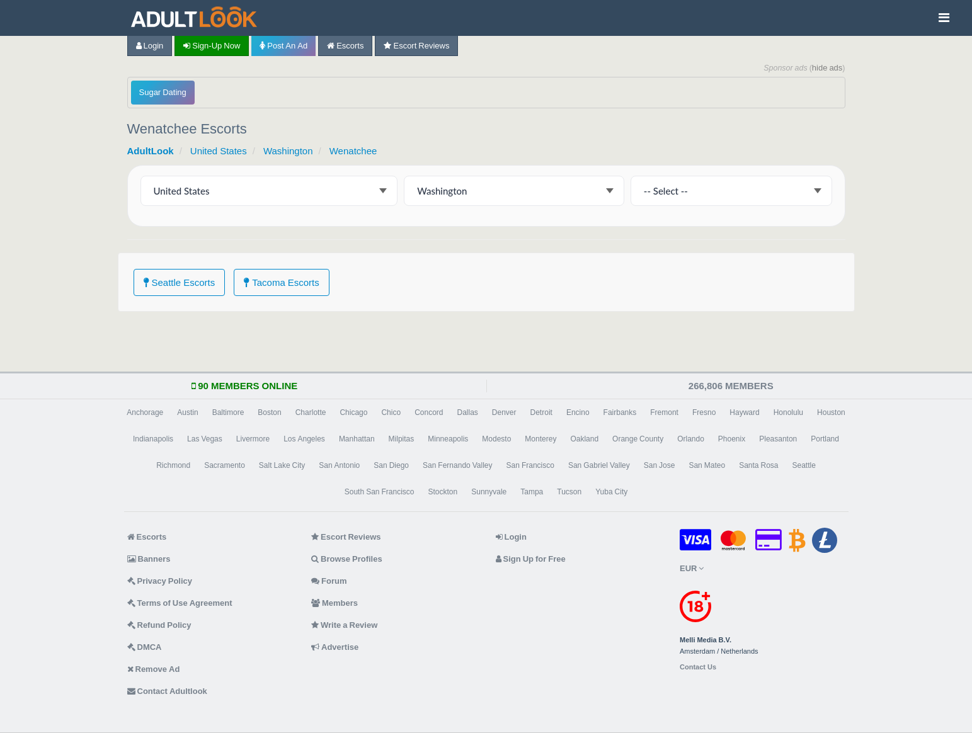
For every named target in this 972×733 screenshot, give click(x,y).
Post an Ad (283, 46)
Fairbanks (620, 412)
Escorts (345, 46)
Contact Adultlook (167, 691)
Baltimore (228, 412)
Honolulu (788, 412)
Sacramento (224, 465)
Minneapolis (448, 439)
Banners (149, 559)
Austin (187, 412)
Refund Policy (159, 625)
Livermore (253, 439)
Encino (578, 412)
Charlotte (310, 412)
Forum (328, 581)
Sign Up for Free (531, 559)
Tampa (531, 492)
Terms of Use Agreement (179, 603)
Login (150, 46)
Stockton (443, 492)
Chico (391, 412)
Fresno (704, 412)
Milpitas (402, 439)
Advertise (334, 647)
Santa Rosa (758, 465)
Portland (825, 439)
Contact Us (698, 667)
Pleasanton (778, 439)
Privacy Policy (160, 581)
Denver (504, 412)
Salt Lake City (282, 465)
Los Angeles (304, 439)
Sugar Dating (162, 92)
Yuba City (611, 492)
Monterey (540, 439)
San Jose (659, 465)
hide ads (827, 68)
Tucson (569, 492)
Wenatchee (353, 151)
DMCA (144, 647)
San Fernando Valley (458, 465)
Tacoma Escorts (281, 282)
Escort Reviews (416, 46)
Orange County (637, 439)
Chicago (353, 412)
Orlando (690, 439)
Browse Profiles (346, 559)
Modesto (496, 439)
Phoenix (731, 439)
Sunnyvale (488, 492)
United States (218, 151)
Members (334, 603)
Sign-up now (211, 46)
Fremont (664, 412)
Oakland (584, 439)
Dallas (467, 412)
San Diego (391, 465)
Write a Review (344, 625)
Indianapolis (153, 439)
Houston (831, 412)
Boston (269, 412)
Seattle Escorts (179, 282)
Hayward (744, 412)
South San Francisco (380, 492)
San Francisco (530, 465)
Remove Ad (153, 669)
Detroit (541, 412)
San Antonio (339, 465)
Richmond (173, 465)
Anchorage (145, 412)
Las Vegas (204, 439)
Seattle (804, 465)
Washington (288, 151)
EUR (692, 568)
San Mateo (707, 465)
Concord (429, 412)
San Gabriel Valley (599, 465)
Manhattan (357, 439)
